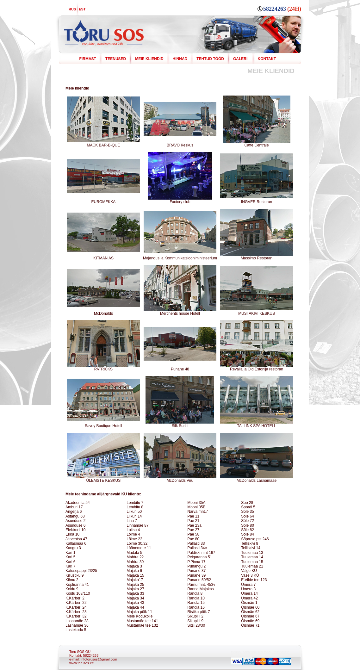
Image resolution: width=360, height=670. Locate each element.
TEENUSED (115, 59)
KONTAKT (267, 59)
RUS (72, 9)
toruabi (236, 652)
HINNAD (180, 59)
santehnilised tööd (257, 652)
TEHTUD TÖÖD (210, 59)
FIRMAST (87, 59)
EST (82, 9)
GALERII (241, 59)
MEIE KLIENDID (149, 59)
